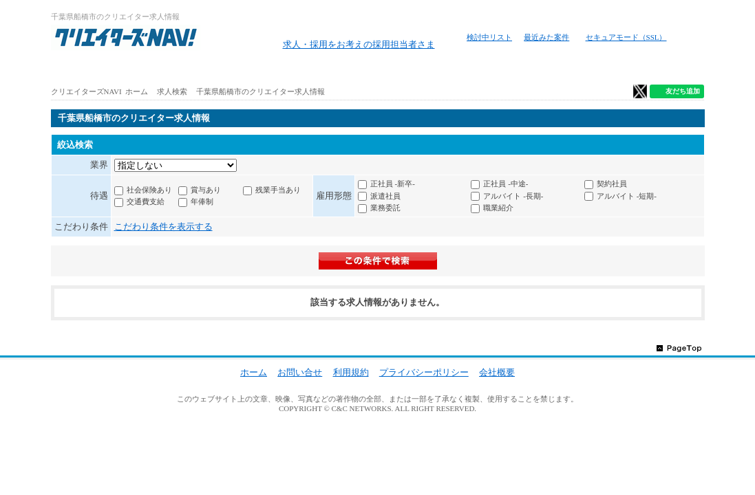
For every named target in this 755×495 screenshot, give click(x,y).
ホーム (105, 68)
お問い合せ (299, 372)
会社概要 (497, 372)
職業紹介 (498, 208)
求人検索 (172, 91)
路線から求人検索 (322, 68)
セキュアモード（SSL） (626, 37)
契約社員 (612, 183)
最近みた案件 (546, 37)
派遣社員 (385, 196)
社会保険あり (149, 190)
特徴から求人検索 (540, 68)
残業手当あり (278, 190)
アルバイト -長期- (513, 196)
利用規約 (351, 372)
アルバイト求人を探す (214, 68)
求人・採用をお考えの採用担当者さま (359, 44)
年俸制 (202, 201)
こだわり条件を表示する (163, 226)
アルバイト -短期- (627, 196)
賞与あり (206, 190)
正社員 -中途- (505, 183)
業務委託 (385, 208)
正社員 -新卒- (392, 183)
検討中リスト (489, 37)
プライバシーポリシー (424, 372)
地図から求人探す (431, 68)
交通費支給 (145, 201)
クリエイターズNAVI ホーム (100, 91)
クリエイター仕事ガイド (650, 68)
